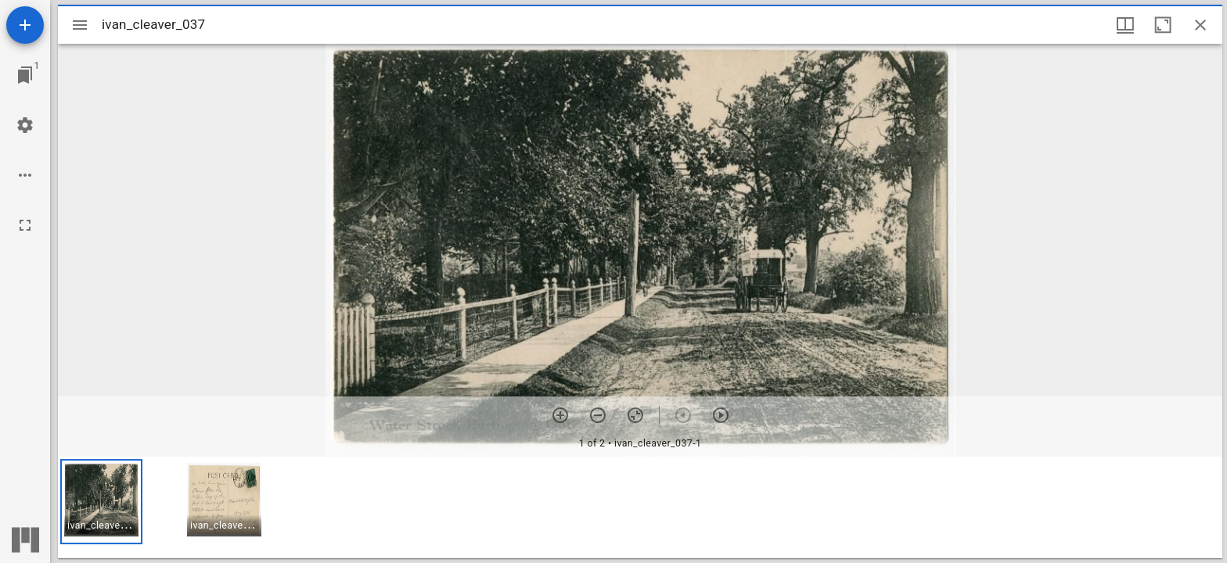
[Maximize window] (1163, 25)
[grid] (640, 507)
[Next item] (720, 415)
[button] (101, 501)
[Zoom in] (560, 415)
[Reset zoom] (635, 415)
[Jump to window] (25, 75)
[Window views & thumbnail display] (1125, 25)
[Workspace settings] (25, 125)
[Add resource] (25, 25)
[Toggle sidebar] (80, 25)
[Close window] (1200, 25)
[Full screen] (25, 225)
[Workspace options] (25, 175)
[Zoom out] (598, 415)
